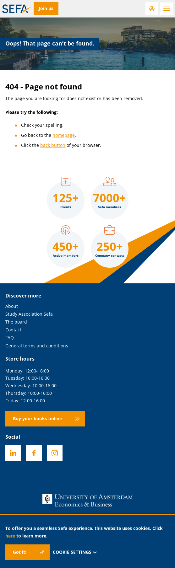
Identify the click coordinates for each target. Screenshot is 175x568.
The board (16, 322)
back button (52, 145)
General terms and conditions (36, 346)
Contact (13, 330)
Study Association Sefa (29, 314)
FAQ (9, 337)
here (10, 536)
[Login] (151, 8)
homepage (63, 135)
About (11, 306)
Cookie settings (75, 552)
